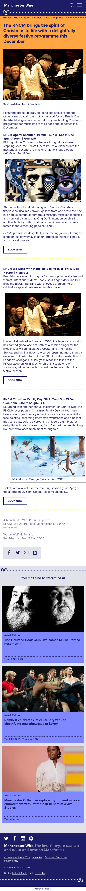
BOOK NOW (15, 249)
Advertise (37, 857)
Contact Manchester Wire (17, 857)
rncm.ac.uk (10, 527)
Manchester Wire (18, 5)
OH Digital (40, 873)
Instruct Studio (19, 873)
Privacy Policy (11, 860)
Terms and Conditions (56, 857)
